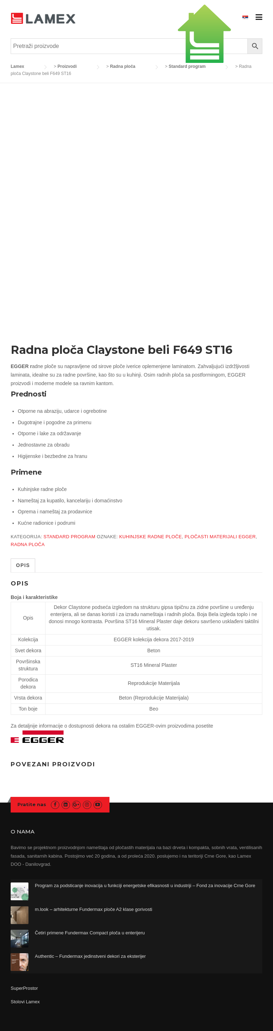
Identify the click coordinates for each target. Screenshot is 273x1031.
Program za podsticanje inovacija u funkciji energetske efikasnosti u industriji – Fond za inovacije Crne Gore (145, 885)
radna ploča (28, 544)
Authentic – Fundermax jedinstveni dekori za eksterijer (90, 956)
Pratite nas (31, 804)
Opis (23, 565)
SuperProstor (25, 988)
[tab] (23, 565)
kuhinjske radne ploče (150, 536)
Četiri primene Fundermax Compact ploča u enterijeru (90, 932)
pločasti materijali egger (220, 536)
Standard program (69, 536)
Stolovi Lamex (25, 1001)
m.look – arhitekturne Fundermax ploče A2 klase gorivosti (93, 909)
